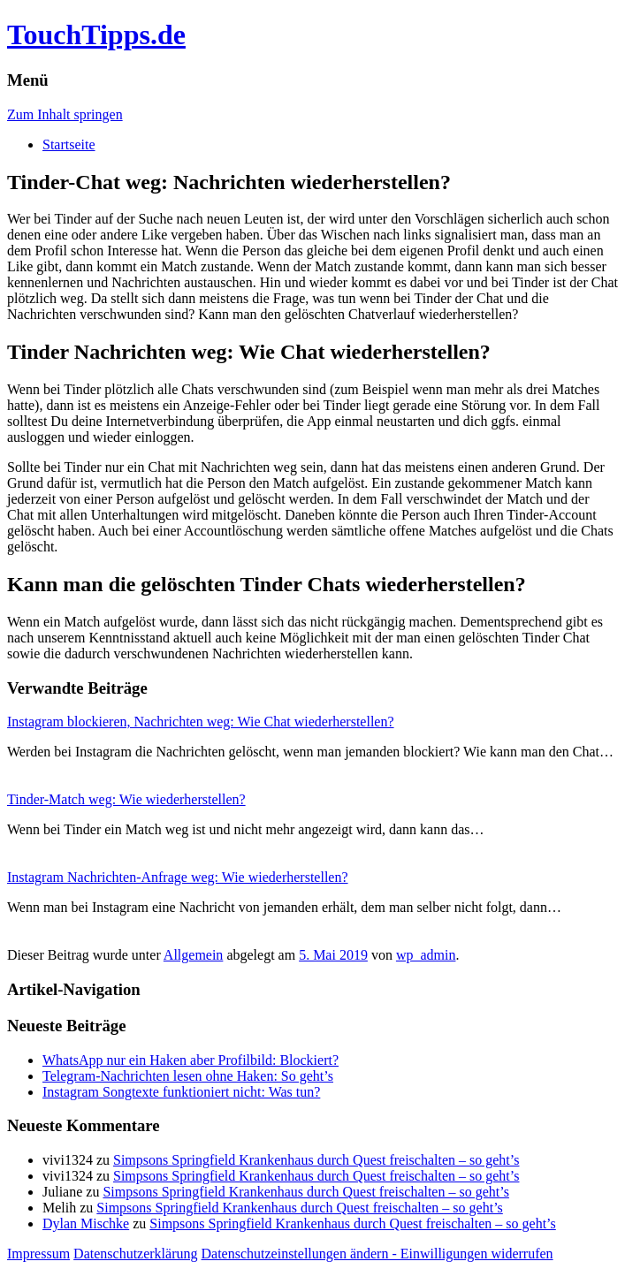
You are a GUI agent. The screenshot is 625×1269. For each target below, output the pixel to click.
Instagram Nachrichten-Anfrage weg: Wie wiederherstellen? (177, 877)
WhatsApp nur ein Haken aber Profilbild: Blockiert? (190, 1060)
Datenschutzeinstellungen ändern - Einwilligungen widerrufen (377, 1253)
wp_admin (426, 954)
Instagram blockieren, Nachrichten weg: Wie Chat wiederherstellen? (200, 721)
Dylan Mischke (85, 1223)
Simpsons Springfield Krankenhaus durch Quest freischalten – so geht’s (316, 1159)
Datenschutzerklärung (135, 1253)
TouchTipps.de (96, 34)
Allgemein (194, 954)
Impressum (38, 1253)
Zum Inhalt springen (65, 114)
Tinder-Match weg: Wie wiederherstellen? (126, 799)
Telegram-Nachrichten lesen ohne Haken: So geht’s (187, 1075)
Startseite (68, 144)
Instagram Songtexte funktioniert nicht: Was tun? (181, 1091)
